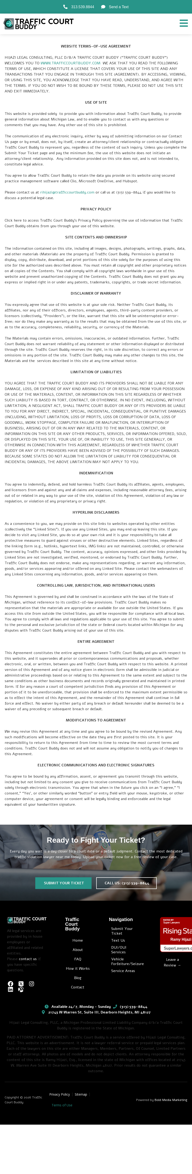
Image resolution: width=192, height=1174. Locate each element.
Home (77, 940)
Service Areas (123, 971)
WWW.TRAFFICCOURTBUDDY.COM (70, 63)
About (78, 949)
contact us (28, 959)
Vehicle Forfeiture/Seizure (126, 961)
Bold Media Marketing (171, 1100)
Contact (77, 987)
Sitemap (81, 1094)
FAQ (77, 959)
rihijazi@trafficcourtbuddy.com (67, 192)
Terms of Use (62, 1105)
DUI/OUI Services (118, 950)
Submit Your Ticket (122, 931)
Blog (77, 977)
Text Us (118, 940)
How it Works (78, 968)
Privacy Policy (59, 1094)
